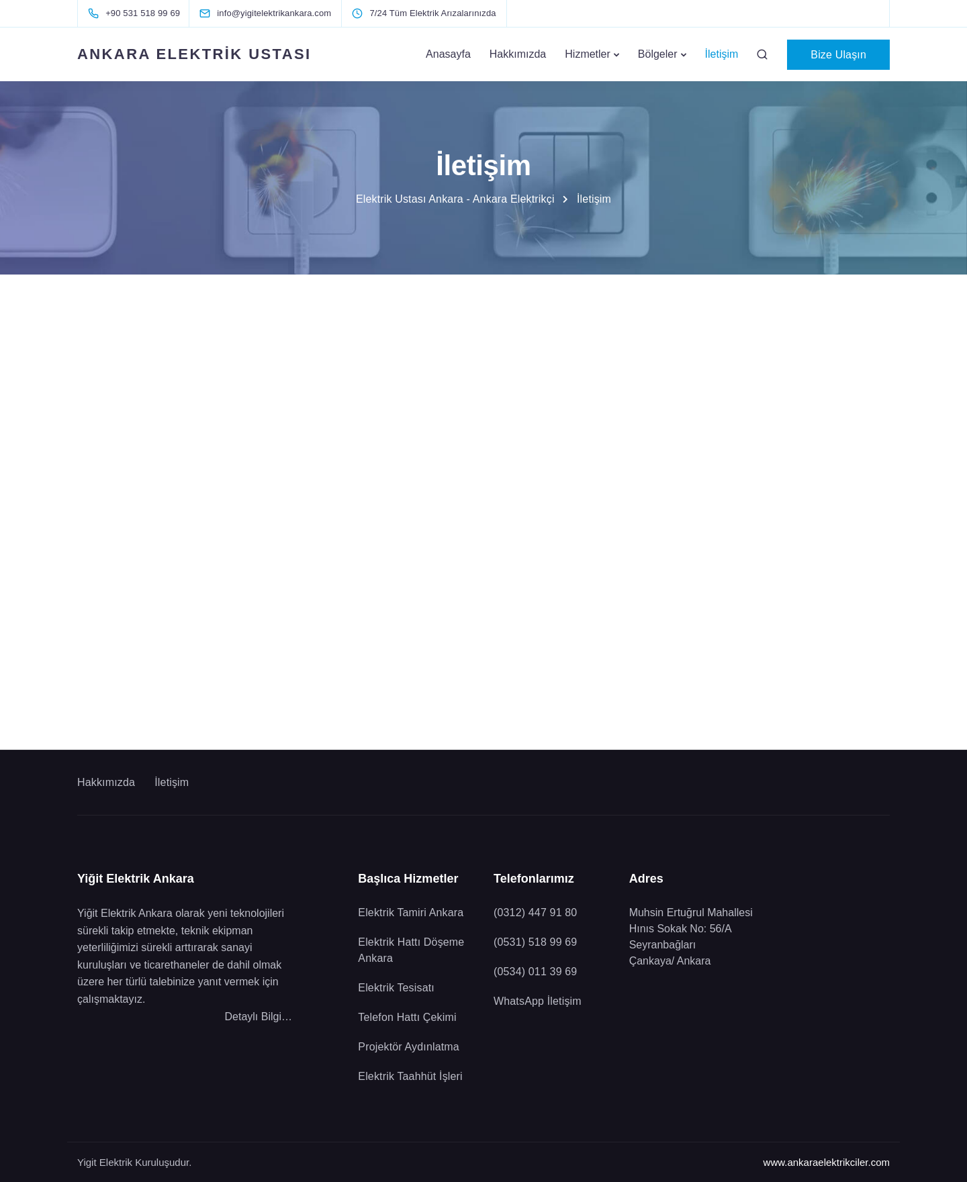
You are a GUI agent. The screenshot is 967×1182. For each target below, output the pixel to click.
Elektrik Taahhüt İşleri (410, 1076)
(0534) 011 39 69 (535, 971)
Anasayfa (448, 54)
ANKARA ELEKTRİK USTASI (194, 54)
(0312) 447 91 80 (535, 912)
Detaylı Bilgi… (258, 1016)
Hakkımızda (518, 54)
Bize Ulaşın (838, 54)
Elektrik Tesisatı (396, 987)
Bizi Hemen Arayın (179, 451)
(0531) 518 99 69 (535, 942)
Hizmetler (587, 54)
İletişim (722, 54)
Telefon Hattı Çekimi (408, 1017)
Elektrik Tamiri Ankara (410, 912)
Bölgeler (658, 54)
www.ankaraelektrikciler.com (827, 1162)
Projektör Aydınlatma (408, 1046)
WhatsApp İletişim (788, 451)
